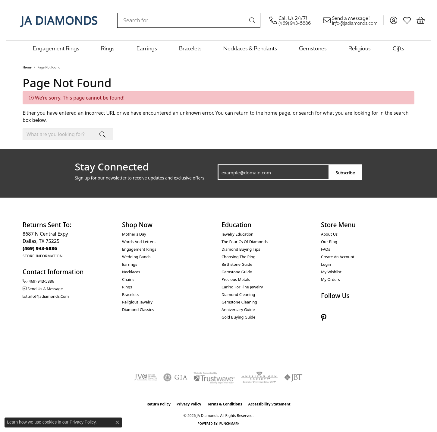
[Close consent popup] (117, 422)
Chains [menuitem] (128, 279)
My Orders (330, 279)
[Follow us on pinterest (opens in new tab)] (323, 318)
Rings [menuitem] (127, 287)
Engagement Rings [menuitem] (139, 249)
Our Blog (329, 241)
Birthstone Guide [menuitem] (237, 264)
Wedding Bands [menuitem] (136, 256)
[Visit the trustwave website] (213, 377)
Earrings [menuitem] (129, 264)
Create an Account (337, 256)
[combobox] (182, 20)
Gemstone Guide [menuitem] (237, 272)
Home (27, 67)
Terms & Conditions (224, 404)
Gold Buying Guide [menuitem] (238, 317)
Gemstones (313, 48)
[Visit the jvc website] (146, 377)
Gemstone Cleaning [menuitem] (239, 302)
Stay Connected (112, 167)
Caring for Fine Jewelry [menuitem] (242, 287)
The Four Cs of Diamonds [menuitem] (245, 241)
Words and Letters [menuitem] (139, 241)
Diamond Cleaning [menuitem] (238, 294)
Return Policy (158, 404)
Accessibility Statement (269, 404)
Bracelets (190, 48)
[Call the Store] (40, 248)
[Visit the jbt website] (293, 377)
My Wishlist (331, 272)
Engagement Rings (56, 48)
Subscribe (345, 172)
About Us (329, 234)
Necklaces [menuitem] (131, 272)
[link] (293, 20)
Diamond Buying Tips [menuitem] (241, 249)
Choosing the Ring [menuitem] (239, 256)
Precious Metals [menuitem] (236, 279)
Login (326, 264)
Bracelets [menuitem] (130, 294)
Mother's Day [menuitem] (134, 234)
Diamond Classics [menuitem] (138, 309)
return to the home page (262, 113)
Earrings (147, 48)
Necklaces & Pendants (250, 48)
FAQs (325, 249)
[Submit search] (253, 20)
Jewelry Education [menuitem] (237, 234)
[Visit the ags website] (259, 377)
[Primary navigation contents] (218, 48)
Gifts (398, 48)
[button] (393, 20)
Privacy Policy (189, 404)
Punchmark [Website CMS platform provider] (229, 423)
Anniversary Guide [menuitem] (238, 309)
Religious (359, 48)
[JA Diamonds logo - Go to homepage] (59, 20)
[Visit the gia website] (175, 377)
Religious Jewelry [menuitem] (137, 302)
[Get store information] (43, 256)
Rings (108, 48)
